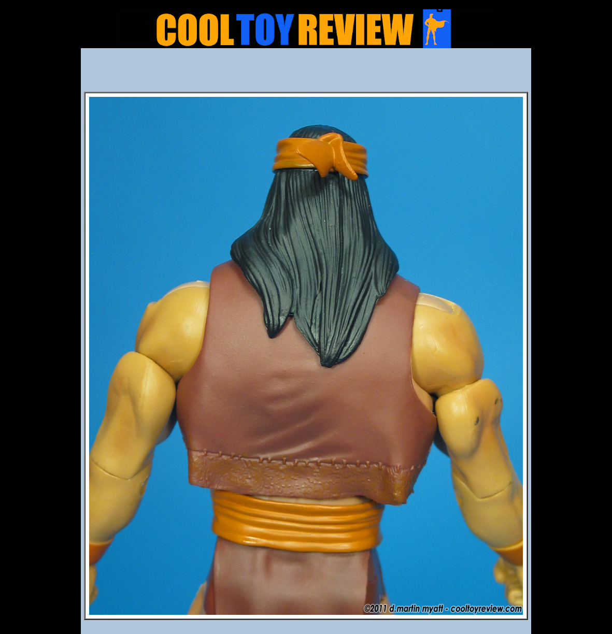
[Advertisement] (306, 73)
